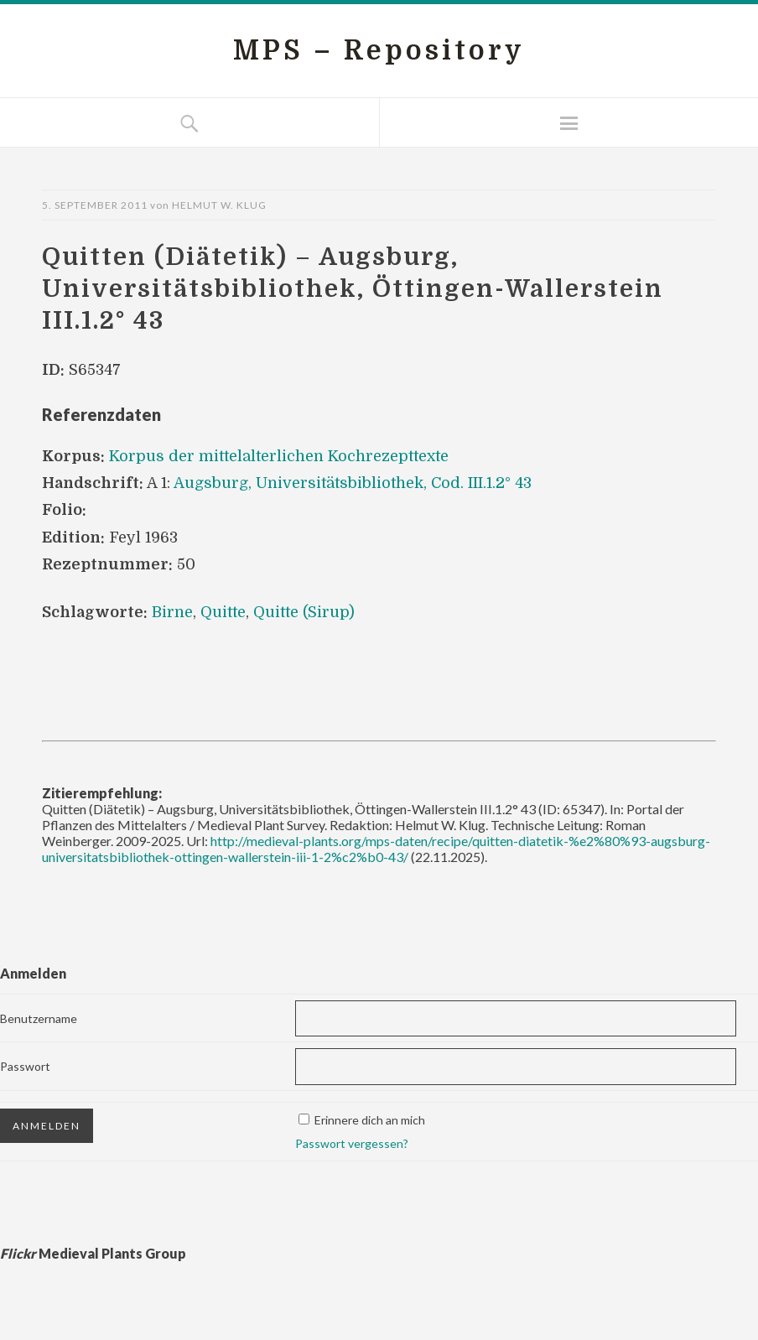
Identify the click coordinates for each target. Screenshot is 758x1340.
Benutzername (38, 1018)
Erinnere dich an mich (369, 1120)
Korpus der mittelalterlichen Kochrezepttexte (279, 456)
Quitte (223, 612)
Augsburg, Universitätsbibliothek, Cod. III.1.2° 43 (353, 483)
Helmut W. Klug (219, 205)
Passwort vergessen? (351, 1143)
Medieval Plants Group (93, 1253)
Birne (172, 612)
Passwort (25, 1066)
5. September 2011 (95, 205)
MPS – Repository (379, 50)
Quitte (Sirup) (304, 612)
